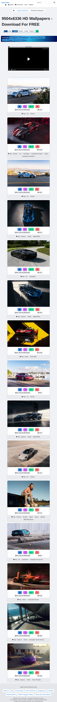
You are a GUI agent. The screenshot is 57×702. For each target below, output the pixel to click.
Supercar (15, 153)
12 (31, 309)
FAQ (12, 690)
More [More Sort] (32, 31)
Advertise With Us (11, 694)
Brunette (25, 517)
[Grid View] (6, 31)
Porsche (32, 113)
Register (31, 4)
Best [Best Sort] (26, 31)
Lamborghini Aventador (37, 153)
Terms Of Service (30, 690)
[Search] (54, 2)
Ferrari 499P (33, 356)
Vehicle (46, 153)
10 (31, 269)
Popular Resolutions (22, 10)
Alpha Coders (5, 2)
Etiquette (50, 690)
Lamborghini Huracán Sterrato (36, 639)
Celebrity (42, 517)
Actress (36, 517)
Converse (18, 517)
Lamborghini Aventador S (28, 156)
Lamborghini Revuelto (33, 599)
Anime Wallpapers (8, 40)
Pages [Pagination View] (21, 31)
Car (27, 113)
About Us (6, 690)
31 (31, 146)
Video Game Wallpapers (37, 37)
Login (25, 4)
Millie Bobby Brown (28, 519)
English (31, 517)
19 (31, 229)
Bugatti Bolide (36, 236)
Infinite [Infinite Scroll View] (15, 31)
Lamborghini (26, 153)
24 (31, 106)
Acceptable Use (41, 690)
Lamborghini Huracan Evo (36, 559)
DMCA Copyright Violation (26, 694)
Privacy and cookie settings (42, 694)
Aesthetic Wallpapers (21, 40)
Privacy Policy (20, 690)
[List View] (10, 31)
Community (19, 4)
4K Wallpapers (14, 37)
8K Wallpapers (24, 37)
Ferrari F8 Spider (36, 679)
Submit (11, 4)
